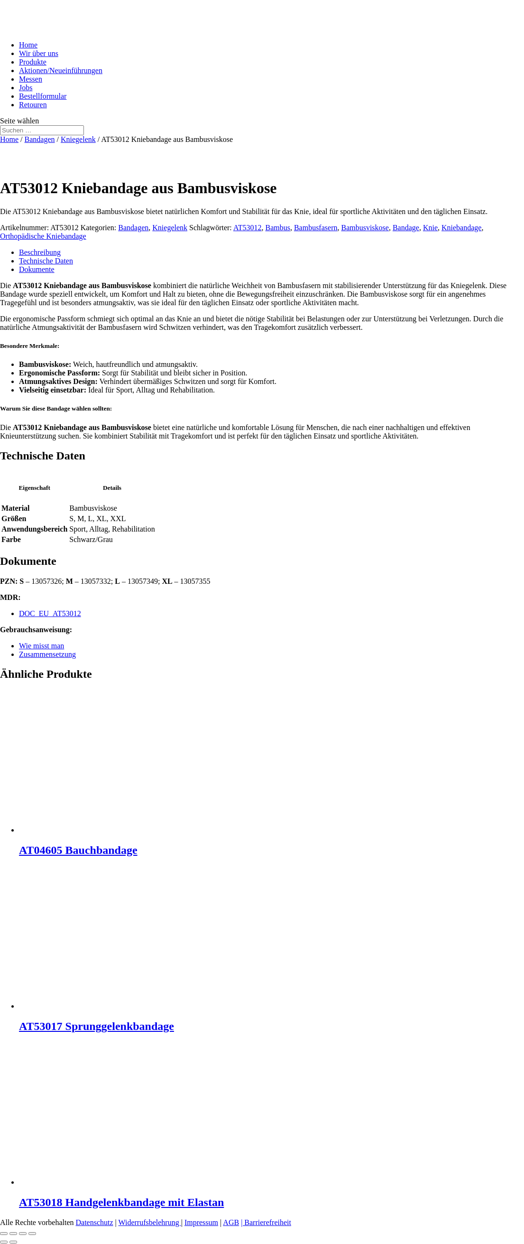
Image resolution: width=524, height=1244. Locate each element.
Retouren (33, 105)
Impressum (201, 1222)
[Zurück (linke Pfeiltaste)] (4, 1242)
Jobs (25, 88)
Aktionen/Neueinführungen (60, 70)
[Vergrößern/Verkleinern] (4, 1233)
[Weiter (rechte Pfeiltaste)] (13, 1242)
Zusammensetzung (47, 654)
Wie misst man (41, 646)
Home (28, 45)
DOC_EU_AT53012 (50, 613)
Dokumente (37, 269)
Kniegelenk (78, 139)
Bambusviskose (364, 228)
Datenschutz (94, 1222)
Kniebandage (461, 228)
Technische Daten (46, 261)
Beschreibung (40, 252)
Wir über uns (38, 53)
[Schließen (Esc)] (32, 1233)
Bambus (277, 228)
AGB (231, 1222)
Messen (30, 79)
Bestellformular (42, 96)
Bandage (406, 228)
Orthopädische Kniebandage (43, 236)
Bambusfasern (316, 228)
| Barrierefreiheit (266, 1222)
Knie (430, 228)
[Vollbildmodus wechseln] (13, 1233)
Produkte (32, 62)
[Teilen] (23, 1233)
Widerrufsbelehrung (150, 1222)
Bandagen (40, 139)
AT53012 (247, 228)
